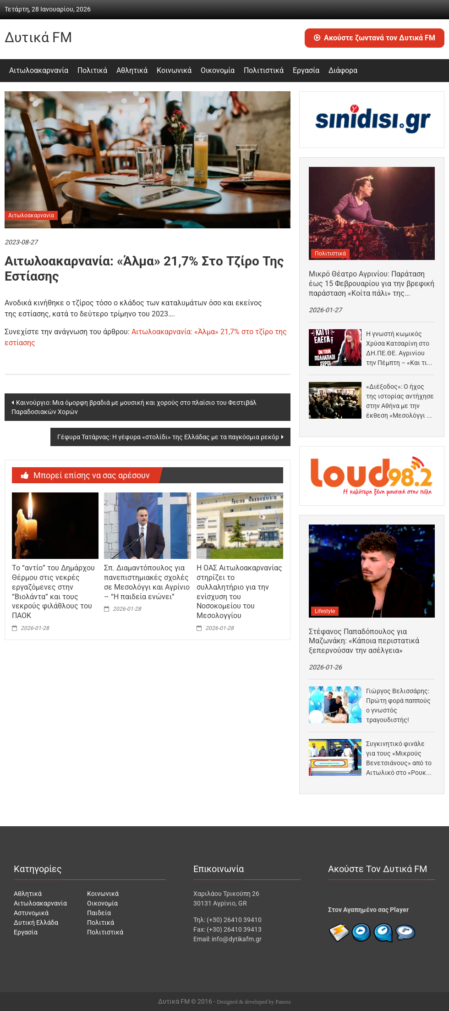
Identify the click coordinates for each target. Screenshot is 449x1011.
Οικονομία (218, 70)
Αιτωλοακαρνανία (38, 70)
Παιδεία (99, 913)
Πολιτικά (92, 70)
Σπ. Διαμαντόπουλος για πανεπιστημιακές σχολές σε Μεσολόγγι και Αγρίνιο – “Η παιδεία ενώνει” (147, 582)
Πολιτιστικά (264, 70)
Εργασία (306, 70)
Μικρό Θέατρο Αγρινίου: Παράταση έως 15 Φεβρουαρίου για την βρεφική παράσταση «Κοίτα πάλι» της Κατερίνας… (371, 284)
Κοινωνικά (174, 70)
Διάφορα (343, 70)
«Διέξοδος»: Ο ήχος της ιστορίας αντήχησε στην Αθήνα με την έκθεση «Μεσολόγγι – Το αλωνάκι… (400, 401)
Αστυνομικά (31, 913)
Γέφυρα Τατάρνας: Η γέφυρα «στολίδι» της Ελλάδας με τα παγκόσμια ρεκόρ (168, 437)
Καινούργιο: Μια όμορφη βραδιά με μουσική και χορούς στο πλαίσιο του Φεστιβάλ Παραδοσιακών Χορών (134, 407)
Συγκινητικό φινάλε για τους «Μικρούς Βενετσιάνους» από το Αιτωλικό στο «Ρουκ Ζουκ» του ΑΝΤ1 (399, 759)
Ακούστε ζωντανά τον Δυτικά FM (374, 37)
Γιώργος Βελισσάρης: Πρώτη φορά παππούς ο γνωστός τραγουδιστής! (398, 705)
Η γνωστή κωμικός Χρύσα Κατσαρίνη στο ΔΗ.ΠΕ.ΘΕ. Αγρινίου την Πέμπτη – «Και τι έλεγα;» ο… (397, 349)
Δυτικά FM (38, 37)
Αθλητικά (132, 70)
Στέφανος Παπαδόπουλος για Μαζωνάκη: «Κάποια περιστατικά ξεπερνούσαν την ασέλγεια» (364, 641)
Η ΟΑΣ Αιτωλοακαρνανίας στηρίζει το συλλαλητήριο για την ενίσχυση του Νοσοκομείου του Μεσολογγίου (239, 592)
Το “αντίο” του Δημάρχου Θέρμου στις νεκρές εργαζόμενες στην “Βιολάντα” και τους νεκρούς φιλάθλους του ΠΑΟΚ (53, 592)
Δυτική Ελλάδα (36, 922)
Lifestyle (325, 611)
